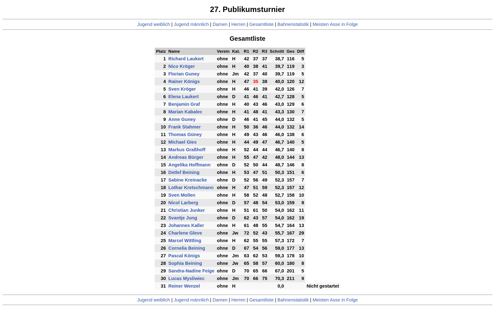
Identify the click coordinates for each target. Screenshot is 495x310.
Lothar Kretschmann (190, 187)
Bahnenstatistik (293, 24)
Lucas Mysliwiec (186, 278)
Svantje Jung (182, 217)
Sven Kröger (182, 89)
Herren (238, 24)
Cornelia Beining (186, 248)
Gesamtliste (261, 24)
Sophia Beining (185, 263)
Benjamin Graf (184, 104)
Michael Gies (182, 142)
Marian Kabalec (185, 111)
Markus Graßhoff (186, 149)
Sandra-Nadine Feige (191, 270)
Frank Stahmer (184, 126)
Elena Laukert (183, 96)
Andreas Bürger (185, 157)
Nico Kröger (181, 66)
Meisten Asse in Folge (335, 24)
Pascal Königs (184, 255)
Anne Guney (181, 119)
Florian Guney (184, 73)
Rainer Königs (184, 81)
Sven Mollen (181, 195)
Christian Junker (186, 210)
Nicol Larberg (183, 202)
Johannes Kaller (186, 225)
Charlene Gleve (185, 232)
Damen (219, 24)
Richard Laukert (186, 58)
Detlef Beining (184, 172)
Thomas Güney (185, 134)
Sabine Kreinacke (187, 179)
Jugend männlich (191, 24)
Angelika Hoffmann (189, 164)
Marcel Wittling (184, 240)
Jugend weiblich (153, 24)
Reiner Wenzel (184, 286)
